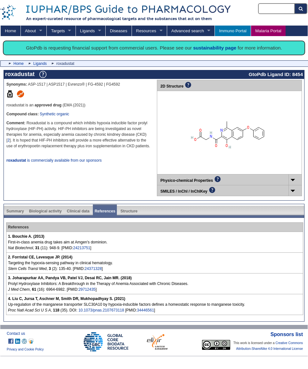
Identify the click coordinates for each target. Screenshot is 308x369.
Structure (128, 211)
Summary (15, 211)
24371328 (93, 268)
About (30, 30)
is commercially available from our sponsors (53, 160)
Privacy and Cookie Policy (25, 349)
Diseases (118, 30)
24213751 (81, 248)
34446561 (145, 310)
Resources (146, 30)
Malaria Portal (268, 30)
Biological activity (45, 211)
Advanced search (187, 30)
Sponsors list (287, 334)
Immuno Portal (233, 30)
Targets (58, 30)
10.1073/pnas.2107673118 (101, 310)
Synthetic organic (54, 114)
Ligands (87, 30)
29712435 (86, 289)
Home (10, 30)
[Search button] (301, 8)
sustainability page (214, 47)
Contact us (16, 333)
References (104, 211)
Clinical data (78, 211)
